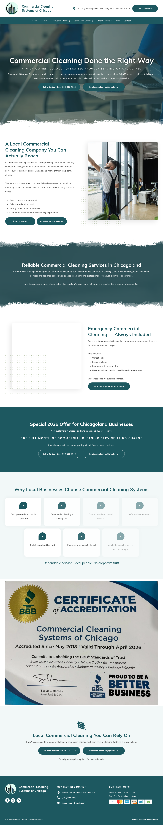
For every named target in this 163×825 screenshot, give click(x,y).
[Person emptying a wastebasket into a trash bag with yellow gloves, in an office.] (44, 356)
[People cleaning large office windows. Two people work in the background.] (126, 181)
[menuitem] (34, 20)
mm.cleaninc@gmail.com (73, 803)
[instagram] (13, 800)
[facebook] (7, 800)
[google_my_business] (19, 800)
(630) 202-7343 (69, 798)
